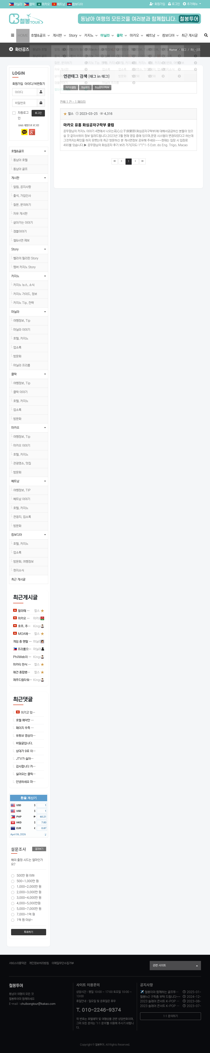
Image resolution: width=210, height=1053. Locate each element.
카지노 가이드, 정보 (25, 294)
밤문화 (17, 356)
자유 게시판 (20, 213)
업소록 (17, 347)
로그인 (174, 4)
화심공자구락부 (102, 87)
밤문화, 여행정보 (23, 561)
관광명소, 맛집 (22, 463)
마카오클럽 (71, 87)
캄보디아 (77, 4)
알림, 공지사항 (22, 187)
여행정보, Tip (21, 320)
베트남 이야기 (21, 499)
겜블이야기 (20, 231)
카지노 (89, 36)
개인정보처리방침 (39, 963)
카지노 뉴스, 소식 (23, 285)
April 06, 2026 (18, 834)
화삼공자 (85, 87)
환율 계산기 (29, 798)
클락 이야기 (20, 392)
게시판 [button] (15, 178)
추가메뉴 (191, 4)
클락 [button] (14, 374)
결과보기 (39, 849)
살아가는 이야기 (23, 222)
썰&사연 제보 (21, 240)
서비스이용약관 (17, 963)
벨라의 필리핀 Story (25, 258)
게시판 (58, 36)
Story (73, 36)
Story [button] (15, 249)
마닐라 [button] (15, 312)
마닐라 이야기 (21, 329)
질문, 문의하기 (22, 204)
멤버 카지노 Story (24, 267)
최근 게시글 (189, 36)
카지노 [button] (15, 276)
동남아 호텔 (20, 160)
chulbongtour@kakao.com (38, 1003)
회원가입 (157, 4)
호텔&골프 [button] (17, 151)
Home (173, 49)
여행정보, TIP (22, 490)
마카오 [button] (15, 427)
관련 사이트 (175, 966)
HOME (23, 36)
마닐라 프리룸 (21, 365)
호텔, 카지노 (20, 338)
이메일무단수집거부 (63, 963)
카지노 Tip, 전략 (23, 303)
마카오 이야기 (21, 445)
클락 (32, 4)
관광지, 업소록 (22, 517)
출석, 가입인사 (22, 195)
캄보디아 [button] (16, 534)
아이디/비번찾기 (35, 84)
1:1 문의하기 (170, 1016)
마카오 (46, 4)
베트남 (61, 4)
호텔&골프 (39, 36)
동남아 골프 (20, 169)
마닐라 (18, 4)
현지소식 (18, 570)
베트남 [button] (15, 481)
